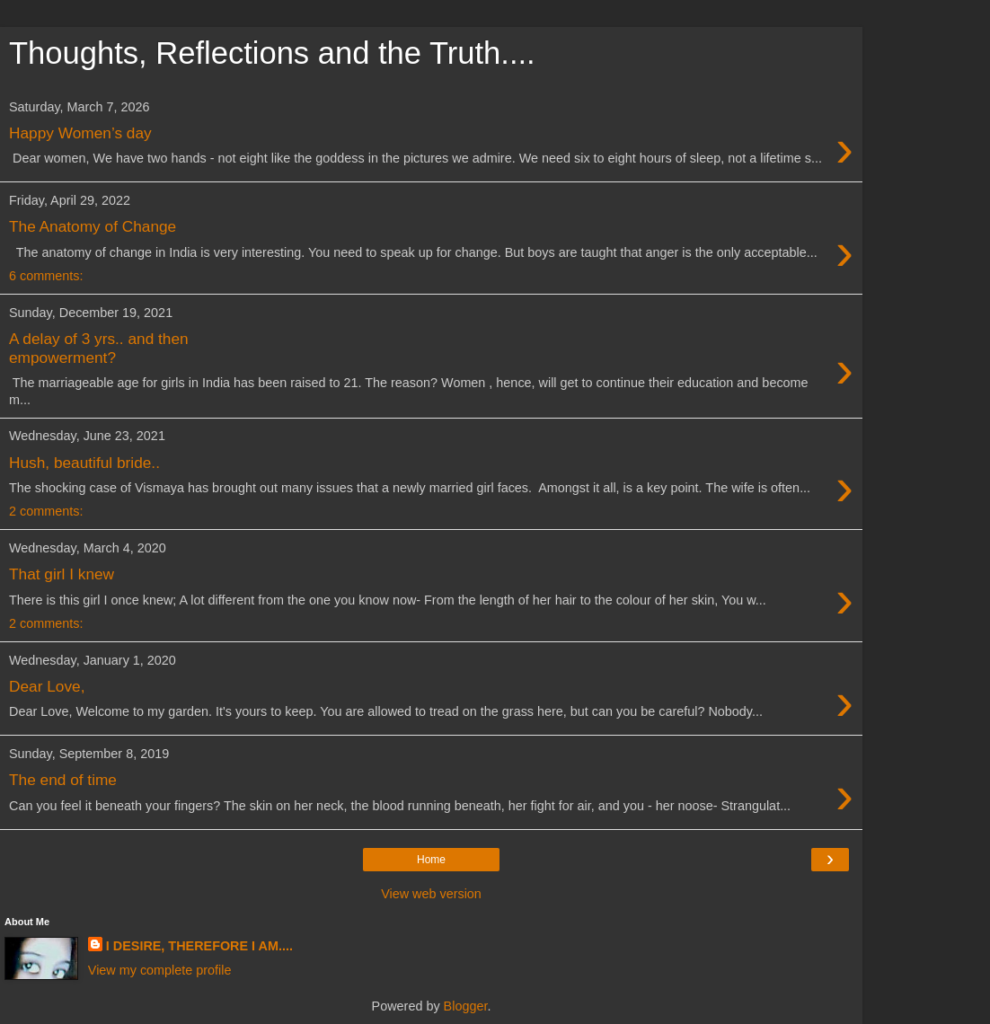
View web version (431, 894)
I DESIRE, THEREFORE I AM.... (199, 946)
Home (431, 859)
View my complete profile (160, 970)
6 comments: (46, 276)
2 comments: (46, 511)
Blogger (466, 1006)
